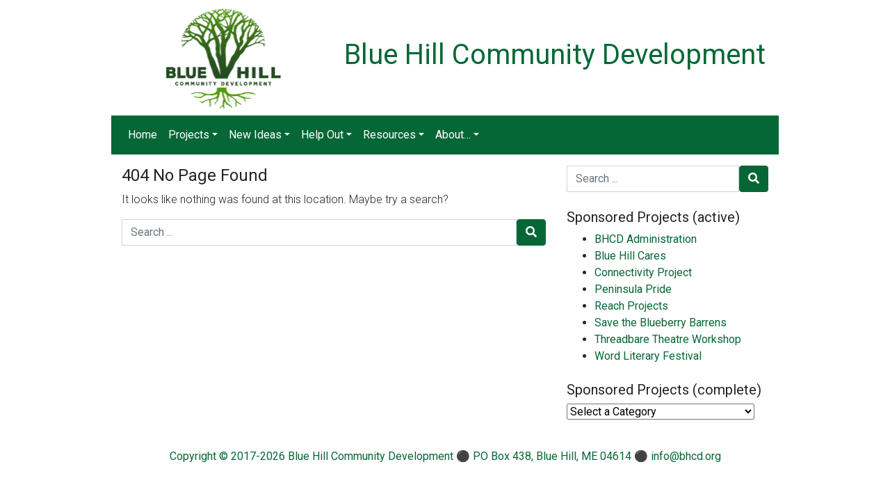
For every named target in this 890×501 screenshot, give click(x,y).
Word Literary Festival (648, 356)
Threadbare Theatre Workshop (667, 339)
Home (142, 134)
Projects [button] (188, 134)
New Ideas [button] (255, 134)
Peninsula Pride (633, 289)
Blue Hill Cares (630, 255)
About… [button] (453, 134)
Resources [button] (389, 134)
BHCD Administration (645, 239)
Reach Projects (631, 305)
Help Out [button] (322, 134)
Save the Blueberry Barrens (660, 322)
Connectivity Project (643, 272)
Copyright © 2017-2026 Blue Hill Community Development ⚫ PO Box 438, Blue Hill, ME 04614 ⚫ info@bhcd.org (445, 456)
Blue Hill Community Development (555, 54)
